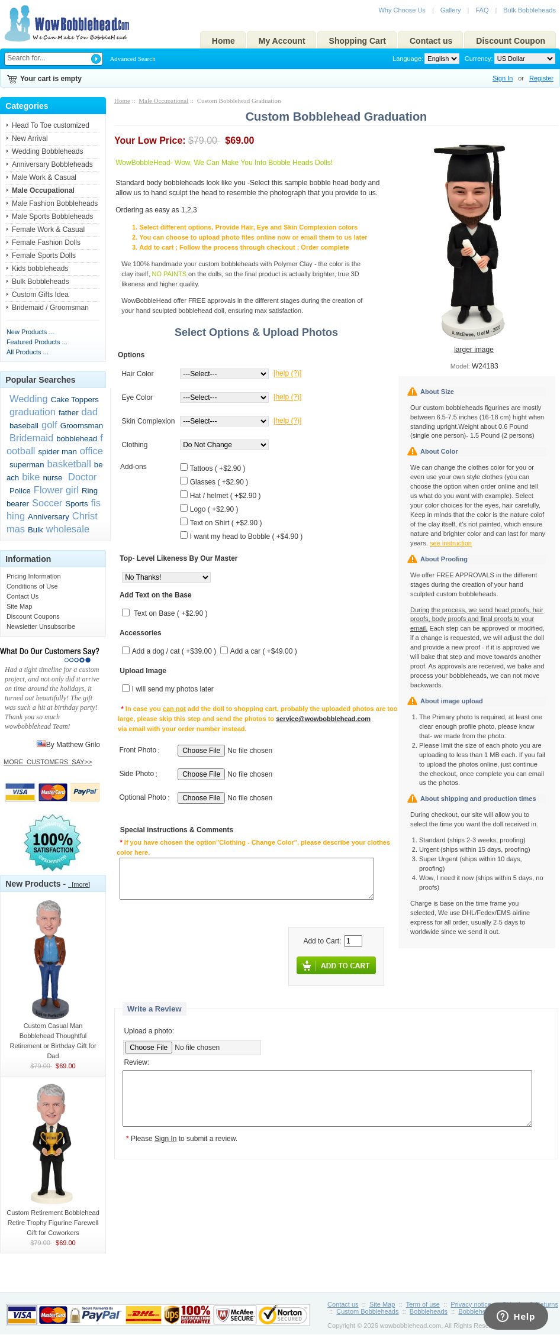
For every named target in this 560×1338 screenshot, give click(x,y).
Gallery (450, 10)
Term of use (423, 1304)
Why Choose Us (401, 10)
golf (49, 424)
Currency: (477, 58)
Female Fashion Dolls (46, 242)
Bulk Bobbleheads (529, 10)
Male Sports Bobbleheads (52, 216)
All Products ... (28, 351)
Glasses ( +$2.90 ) (219, 482)
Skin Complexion (148, 421)
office (91, 450)
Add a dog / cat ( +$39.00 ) (174, 652)
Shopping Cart (357, 41)
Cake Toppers (75, 399)
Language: (407, 58)
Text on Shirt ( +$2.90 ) (226, 523)
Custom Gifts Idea (40, 294)
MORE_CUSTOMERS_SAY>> (48, 761)
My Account (282, 41)
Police (20, 490)
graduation (32, 411)
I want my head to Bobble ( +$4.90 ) (246, 536)
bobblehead (76, 438)
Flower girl (56, 489)
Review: (136, 1063)
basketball (69, 463)
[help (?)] (287, 374)
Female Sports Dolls (44, 255)
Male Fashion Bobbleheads (55, 203)
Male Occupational (163, 100)
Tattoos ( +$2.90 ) (218, 468)
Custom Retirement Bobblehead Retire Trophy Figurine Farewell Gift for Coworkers (53, 1219)
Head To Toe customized (50, 125)
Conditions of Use (32, 586)
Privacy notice (470, 1304)
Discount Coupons (33, 616)
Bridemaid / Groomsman (50, 307)
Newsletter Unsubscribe (41, 626)
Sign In (503, 78)
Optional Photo (142, 798)
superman (26, 464)
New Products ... (30, 331)
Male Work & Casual (44, 177)
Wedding (28, 398)
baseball (23, 425)
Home (223, 41)
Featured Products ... (37, 341)
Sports (76, 503)
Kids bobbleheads (40, 268)
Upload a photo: (149, 1031)
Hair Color (137, 374)
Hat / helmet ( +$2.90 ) (225, 496)
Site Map (19, 606)
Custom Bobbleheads (367, 1311)
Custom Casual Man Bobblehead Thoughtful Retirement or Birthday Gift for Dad (52, 1037)
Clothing (134, 445)
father (69, 412)
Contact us (431, 41)
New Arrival (30, 138)
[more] (79, 884)
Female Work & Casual (48, 229)
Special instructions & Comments (176, 830)
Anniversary (48, 516)
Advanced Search (132, 58)
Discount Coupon (510, 41)
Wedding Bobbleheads (47, 151)
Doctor (80, 476)
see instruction (451, 543)
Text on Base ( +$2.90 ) (170, 614)
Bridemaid (31, 437)
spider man (57, 451)
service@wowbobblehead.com (323, 718)
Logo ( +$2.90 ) (214, 509)
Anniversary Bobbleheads (52, 164)
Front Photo (137, 750)
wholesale (67, 528)
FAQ (481, 10)
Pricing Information (34, 576)
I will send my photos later (173, 690)
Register (541, 78)
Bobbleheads (429, 1311)
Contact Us (22, 596)
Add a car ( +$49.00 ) (263, 652)
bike (31, 476)
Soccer (47, 502)
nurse (52, 477)
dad (90, 411)
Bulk (35, 529)
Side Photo (136, 774)
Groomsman (82, 425)
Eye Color (137, 397)
